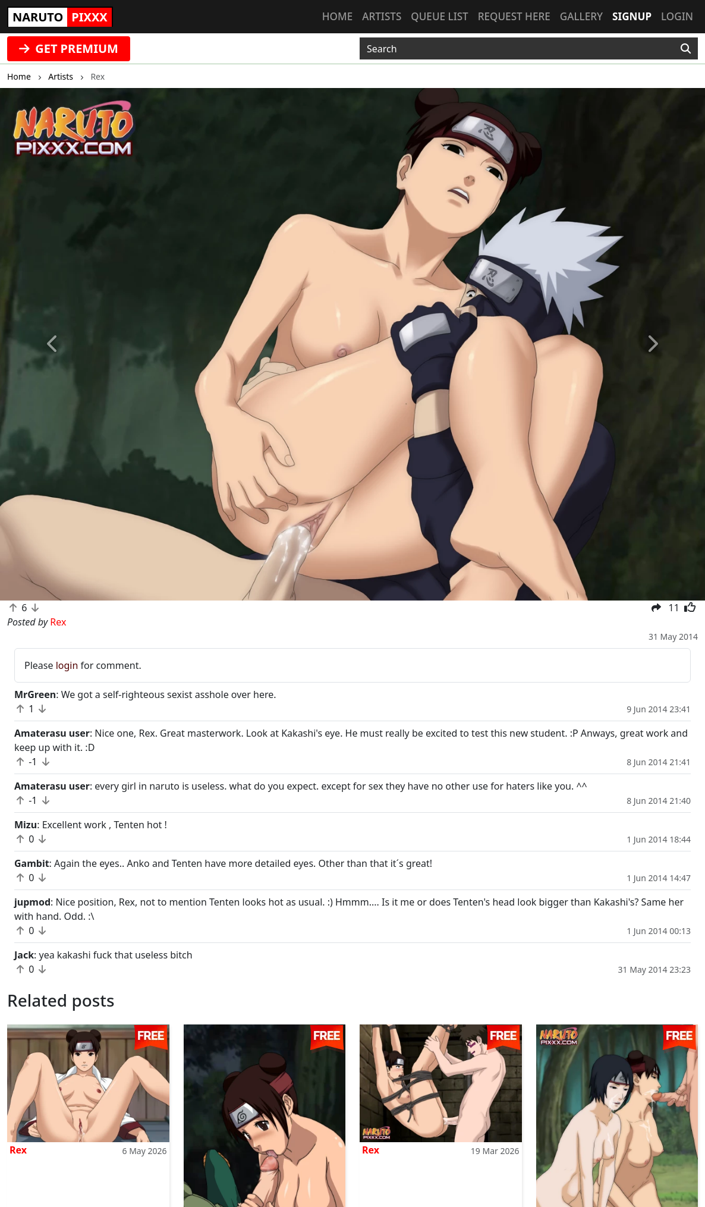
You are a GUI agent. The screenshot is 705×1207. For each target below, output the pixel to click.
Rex (18, 1149)
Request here (514, 16)
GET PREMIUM (68, 48)
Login (677, 16)
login (67, 665)
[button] (53, 344)
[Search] (685, 48)
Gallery (581, 16)
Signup (632, 16)
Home (337, 16)
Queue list (439, 16)
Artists (381, 16)
